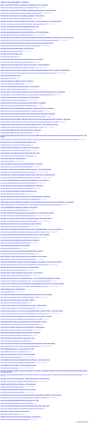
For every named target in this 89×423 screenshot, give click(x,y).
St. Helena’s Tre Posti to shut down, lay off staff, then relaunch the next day (17, 308)
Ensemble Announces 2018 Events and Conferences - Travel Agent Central (18, 384)
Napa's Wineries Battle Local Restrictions (10, 248)
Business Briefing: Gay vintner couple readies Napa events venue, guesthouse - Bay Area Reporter (24, 256)
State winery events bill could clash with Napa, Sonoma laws (14, 89)
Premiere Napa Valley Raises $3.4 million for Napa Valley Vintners (16, 335)
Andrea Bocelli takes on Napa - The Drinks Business (13, 289)
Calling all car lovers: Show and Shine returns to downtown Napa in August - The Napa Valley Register (25, 64)
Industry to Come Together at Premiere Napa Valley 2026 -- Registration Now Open (19, 7)
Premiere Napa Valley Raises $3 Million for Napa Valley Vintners (15, 242)
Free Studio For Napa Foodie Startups (9, 56)
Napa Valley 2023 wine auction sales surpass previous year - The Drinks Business (20, 267)
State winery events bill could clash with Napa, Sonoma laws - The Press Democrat (20, 86)
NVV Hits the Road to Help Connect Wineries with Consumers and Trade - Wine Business (22, 59)
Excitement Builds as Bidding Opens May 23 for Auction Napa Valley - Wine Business (21, 130)
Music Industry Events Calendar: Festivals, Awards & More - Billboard (17, 300)
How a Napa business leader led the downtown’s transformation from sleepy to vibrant (20, 297)
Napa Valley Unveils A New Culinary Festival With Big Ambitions (15, 145)
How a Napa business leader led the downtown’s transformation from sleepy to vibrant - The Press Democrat (26, 294)
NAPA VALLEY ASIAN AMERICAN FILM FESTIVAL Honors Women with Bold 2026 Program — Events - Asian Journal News (31, 229)
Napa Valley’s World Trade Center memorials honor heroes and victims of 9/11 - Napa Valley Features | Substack (27, 212)
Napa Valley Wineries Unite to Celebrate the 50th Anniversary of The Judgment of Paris (20, 199)
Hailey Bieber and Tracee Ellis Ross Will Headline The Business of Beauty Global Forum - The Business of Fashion (28, 174)
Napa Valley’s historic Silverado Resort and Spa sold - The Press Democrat (18, 389)
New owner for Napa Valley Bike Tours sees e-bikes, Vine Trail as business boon (19, 183)
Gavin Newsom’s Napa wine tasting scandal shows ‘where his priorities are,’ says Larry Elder (21, 319)
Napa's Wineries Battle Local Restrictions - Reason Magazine (15, 245)
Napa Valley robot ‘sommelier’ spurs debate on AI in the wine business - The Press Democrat (22, 327)
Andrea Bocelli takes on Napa (7, 291)
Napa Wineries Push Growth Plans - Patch (11, 75)
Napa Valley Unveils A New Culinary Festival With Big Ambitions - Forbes (18, 142)
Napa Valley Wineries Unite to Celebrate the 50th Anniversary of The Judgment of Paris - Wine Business (25, 196)
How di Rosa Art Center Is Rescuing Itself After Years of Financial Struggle (17, 253)
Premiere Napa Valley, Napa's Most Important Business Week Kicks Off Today (18, 105)
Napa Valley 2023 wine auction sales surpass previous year (14, 270)
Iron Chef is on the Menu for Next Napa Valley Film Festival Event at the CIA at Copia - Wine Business (25, 234)
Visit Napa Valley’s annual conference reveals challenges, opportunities (16, 18)
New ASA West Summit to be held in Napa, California (13, 193)
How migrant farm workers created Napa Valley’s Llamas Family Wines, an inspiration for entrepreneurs (24, 397)
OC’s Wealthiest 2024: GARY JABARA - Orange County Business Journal (18, 365)
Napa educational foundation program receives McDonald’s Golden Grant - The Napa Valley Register (25, 32)
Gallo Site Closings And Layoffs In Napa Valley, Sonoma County (15, 340)
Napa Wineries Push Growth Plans (8, 78)
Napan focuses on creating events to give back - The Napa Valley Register (18, 354)
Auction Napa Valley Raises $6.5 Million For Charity (12, 83)
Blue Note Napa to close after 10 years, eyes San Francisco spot (15, 226)
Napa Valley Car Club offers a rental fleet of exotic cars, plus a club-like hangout (19, 221)
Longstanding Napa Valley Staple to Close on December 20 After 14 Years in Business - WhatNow (24, 321)
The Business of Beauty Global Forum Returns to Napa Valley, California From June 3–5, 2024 (22, 127)
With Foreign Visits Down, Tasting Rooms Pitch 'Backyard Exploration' (17, 166)
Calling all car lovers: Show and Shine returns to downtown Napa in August (17, 67)
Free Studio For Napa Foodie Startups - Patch (11, 53)
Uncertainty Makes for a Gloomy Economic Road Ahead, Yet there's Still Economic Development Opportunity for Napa (27, 94)
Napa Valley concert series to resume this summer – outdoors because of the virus (19, 381)
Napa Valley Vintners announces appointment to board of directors (15, 275)
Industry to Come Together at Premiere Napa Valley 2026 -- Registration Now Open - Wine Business (24, 4)
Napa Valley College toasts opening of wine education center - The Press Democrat (20, 97)
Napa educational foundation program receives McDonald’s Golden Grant (17, 34)
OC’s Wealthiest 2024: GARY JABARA (9, 368)
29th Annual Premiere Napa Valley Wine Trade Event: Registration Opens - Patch (20, 153)
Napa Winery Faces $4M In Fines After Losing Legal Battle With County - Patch (20, 26)
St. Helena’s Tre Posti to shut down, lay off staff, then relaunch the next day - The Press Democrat (24, 305)
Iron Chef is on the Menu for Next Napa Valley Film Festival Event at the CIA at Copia (20, 237)
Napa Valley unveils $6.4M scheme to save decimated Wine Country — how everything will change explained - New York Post (30, 278)
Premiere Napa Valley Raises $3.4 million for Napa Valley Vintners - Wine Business (20, 332)
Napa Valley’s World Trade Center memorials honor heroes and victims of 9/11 (18, 215)
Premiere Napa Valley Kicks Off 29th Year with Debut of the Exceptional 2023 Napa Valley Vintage (23, 116)
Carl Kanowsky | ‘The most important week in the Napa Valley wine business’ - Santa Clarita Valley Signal (26, 169)
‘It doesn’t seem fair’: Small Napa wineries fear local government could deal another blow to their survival (24, 286)
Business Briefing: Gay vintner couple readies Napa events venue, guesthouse (18, 259)
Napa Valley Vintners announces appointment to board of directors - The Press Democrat (22, 272)
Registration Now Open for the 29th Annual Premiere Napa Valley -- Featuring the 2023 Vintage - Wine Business (27, 108)
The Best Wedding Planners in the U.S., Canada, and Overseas (14, 351)
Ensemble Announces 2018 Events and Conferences (12, 386)
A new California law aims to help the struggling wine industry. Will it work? (18, 362)
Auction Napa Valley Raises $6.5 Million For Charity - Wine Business (17, 81)
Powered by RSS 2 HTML (82, 421)
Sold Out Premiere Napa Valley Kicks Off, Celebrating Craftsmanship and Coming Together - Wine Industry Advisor (28, 10)
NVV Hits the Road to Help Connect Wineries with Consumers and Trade (17, 62)
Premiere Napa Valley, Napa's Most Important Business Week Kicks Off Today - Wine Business (23, 102)
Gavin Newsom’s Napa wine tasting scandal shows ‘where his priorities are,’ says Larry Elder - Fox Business (26, 316)
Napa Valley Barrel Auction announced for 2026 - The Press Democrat (17, 48)
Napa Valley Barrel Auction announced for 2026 (11, 51)
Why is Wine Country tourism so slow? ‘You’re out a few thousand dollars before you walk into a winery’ (24, 313)
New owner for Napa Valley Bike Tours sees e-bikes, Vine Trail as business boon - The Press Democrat (25, 180)
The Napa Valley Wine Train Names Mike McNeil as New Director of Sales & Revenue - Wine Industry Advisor (27, 43)
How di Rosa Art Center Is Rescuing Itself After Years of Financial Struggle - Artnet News (22, 251)
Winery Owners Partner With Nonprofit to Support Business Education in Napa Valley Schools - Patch (25, 405)
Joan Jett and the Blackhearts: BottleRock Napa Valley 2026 (14, 210)
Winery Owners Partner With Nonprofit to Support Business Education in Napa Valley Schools (22, 408)
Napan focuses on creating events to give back (11, 357)
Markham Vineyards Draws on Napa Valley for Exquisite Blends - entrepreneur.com (21, 416)
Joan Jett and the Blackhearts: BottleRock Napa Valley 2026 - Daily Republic (19, 207)
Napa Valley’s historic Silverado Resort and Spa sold (12, 392)
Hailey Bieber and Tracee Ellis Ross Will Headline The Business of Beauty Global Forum (21, 177)
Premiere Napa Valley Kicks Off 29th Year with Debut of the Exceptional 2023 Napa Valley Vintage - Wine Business (28, 113)
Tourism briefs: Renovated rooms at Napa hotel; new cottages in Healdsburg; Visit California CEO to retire (24, 264)
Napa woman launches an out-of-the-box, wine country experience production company (20, 346)
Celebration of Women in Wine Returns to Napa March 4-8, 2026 (15, 150)
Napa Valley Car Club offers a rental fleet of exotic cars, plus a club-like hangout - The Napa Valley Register (26, 218)
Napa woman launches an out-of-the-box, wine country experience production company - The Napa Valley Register (28, 343)
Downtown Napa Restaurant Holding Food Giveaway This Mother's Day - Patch (20, 400)
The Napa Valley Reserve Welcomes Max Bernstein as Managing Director (17, 188)
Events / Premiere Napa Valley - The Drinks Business (13, 158)
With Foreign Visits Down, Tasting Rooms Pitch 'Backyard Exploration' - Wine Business (21, 163)
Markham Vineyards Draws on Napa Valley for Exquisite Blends (15, 419)
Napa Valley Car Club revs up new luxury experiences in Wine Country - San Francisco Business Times (24, 24)
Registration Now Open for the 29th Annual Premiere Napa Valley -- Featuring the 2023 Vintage (22, 111)
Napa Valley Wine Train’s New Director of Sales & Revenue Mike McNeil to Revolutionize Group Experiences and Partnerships (29, 40)
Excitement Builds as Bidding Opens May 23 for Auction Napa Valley (16, 132)
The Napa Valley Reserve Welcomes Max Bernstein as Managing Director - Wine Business (22, 185)
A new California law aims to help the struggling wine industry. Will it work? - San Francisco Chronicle (25, 359)
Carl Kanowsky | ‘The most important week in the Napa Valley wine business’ (18, 172)
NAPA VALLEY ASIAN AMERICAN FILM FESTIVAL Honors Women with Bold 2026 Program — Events (25, 232)
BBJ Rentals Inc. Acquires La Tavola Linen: (10, 414)
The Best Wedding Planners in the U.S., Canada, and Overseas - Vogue (17, 348)
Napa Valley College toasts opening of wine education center (14, 100)
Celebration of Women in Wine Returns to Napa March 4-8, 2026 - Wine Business (20, 147)
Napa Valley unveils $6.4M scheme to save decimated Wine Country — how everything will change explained (25, 281)
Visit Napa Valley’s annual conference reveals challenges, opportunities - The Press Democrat (23, 15)
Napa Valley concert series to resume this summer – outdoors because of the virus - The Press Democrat (25, 378)
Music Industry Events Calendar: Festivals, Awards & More (14, 302)
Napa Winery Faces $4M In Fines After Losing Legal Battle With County (17, 29)
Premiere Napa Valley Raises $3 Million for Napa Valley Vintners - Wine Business (20, 240)
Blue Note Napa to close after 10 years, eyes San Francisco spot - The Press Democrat (21, 223)
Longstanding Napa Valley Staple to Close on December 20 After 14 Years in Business (20, 324)
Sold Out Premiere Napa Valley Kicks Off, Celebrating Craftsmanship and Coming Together (21, 13)
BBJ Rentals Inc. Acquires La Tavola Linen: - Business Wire (15, 411)
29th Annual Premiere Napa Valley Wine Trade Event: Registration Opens (17, 155)
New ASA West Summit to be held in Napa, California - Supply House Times (19, 191)
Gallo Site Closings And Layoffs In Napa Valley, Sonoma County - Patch (18, 338)
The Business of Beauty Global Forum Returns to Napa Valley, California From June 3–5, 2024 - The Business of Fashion (29, 124)
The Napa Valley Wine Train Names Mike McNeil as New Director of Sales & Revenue (20, 45)
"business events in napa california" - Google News (15, 2)
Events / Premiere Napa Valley (7, 161)
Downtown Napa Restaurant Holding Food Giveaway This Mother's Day (17, 403)
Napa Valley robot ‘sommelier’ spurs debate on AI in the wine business (16, 330)
